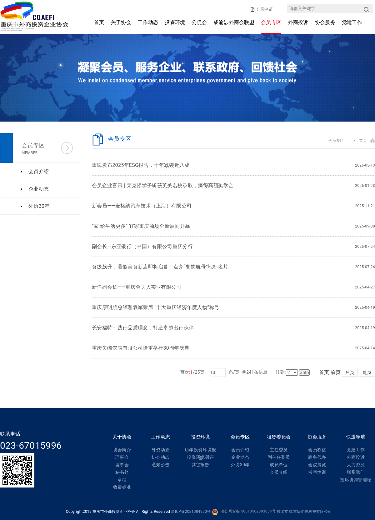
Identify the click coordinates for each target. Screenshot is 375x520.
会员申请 (264, 9)
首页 (99, 22)
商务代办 (317, 457)
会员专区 (271, 22)
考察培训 (317, 472)
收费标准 (122, 487)
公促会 (199, 22)
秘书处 (122, 472)
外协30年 (240, 464)
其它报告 (200, 464)
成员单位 (279, 464)
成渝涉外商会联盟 (233, 22)
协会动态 (160, 457)
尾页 (367, 372)
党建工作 (352, 22)
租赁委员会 (279, 437)
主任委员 (279, 449)
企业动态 (240, 457)
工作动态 (148, 22)
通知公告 (160, 464)
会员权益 (317, 449)
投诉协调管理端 (355, 479)
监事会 (122, 464)
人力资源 (356, 464)
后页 (349, 372)
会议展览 (317, 464)
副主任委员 (279, 457)
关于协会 (121, 22)
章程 (122, 479)
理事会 (122, 457)
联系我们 (356, 472)
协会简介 (122, 449)
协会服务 (325, 22)
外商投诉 (298, 22)
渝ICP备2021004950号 (191, 511)
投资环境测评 (200, 457)
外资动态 (160, 449)
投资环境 (175, 22)
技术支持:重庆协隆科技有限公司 (304, 511)
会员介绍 (240, 449)
